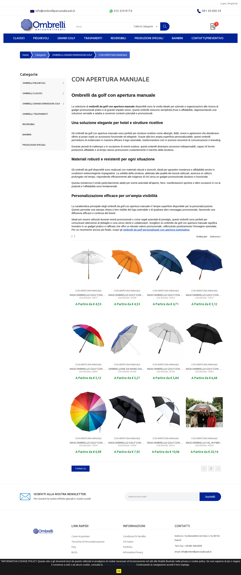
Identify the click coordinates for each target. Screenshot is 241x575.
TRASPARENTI (93, 38)
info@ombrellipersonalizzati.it (196, 551)
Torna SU (80, 468)
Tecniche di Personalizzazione (88, 541)
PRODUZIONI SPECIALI (149, 38)
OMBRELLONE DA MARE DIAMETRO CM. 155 (126, 370)
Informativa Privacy (133, 552)
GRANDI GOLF (66, 38)
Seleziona (215, 236)
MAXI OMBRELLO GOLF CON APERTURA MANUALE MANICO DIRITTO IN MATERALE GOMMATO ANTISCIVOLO (165, 296)
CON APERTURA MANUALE (88, 290)
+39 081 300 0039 (193, 546)
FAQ (74, 547)
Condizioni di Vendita (134, 536)
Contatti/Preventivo (207, 38)
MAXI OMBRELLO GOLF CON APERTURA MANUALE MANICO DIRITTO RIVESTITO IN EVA (126, 296)
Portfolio (127, 547)
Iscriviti (210, 496)
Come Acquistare (81, 536)
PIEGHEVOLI (41, 38)
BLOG (75, 552)
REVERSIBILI (118, 38)
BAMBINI (177, 38)
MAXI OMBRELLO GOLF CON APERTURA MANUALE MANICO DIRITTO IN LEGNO (88, 296)
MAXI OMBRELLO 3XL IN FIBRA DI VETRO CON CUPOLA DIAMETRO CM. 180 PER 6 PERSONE (204, 444)
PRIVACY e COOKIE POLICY (119, 564)
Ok (118, 571)
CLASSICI (19, 38)
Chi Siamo (128, 541)
